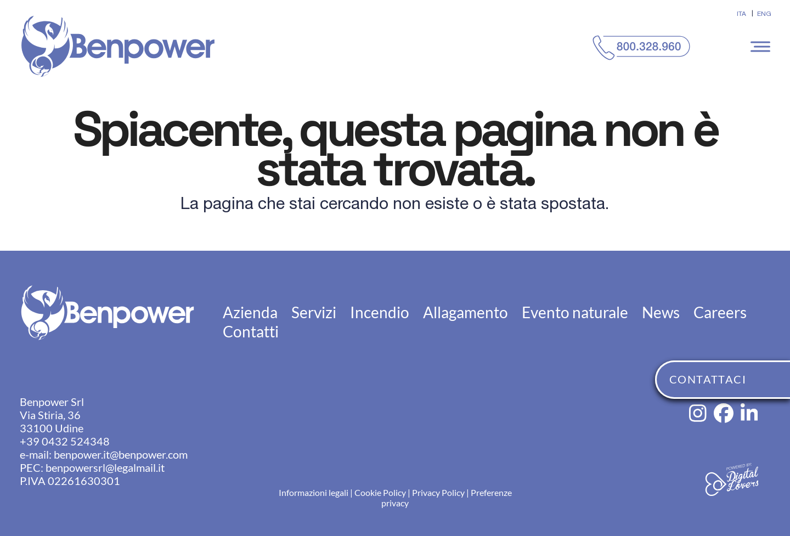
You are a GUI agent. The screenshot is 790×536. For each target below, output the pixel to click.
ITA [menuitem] (741, 14)
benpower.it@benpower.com (121, 454)
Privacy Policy (438, 492)
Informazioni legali (313, 492)
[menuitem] (741, 13)
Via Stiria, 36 (50, 414)
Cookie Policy (380, 492)
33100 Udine (51, 428)
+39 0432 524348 (65, 441)
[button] (762, 46)
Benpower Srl (52, 401)
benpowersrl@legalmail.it (105, 467)
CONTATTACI (707, 379)
